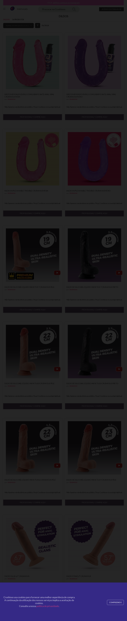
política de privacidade (47, 606)
